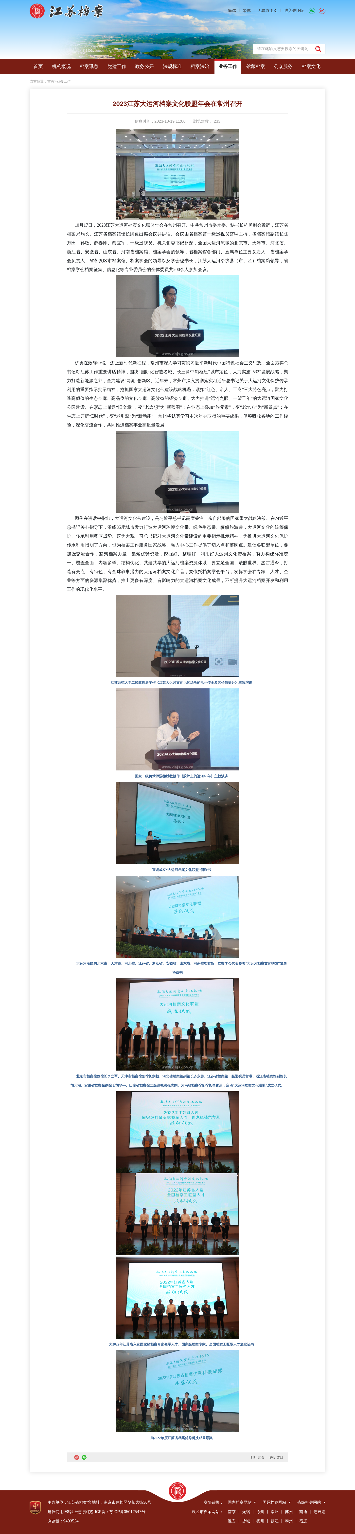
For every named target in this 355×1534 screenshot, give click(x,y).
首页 (38, 66)
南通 (303, 1512)
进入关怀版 (294, 10)
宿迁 (303, 1521)
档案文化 (311, 66)
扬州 (260, 1521)
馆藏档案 (255, 66)
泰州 (289, 1521)
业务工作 (227, 66)
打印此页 (258, 1457)
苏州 (289, 1512)
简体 (232, 10)
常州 (275, 1512)
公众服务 (283, 66)
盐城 (246, 1521)
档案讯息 (89, 66)
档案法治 (200, 66)
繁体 (247, 10)
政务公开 (144, 66)
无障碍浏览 (267, 10)
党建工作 (116, 66)
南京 (232, 1512)
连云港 (319, 1512)
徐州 (260, 1512)
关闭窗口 (276, 1457)
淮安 (232, 1521)
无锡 (246, 1512)
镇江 (275, 1521)
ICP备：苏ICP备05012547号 (120, 1512)
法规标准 (172, 66)
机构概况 (61, 66)
